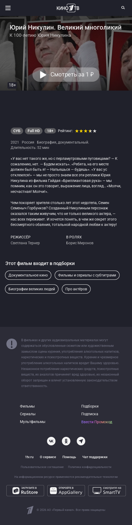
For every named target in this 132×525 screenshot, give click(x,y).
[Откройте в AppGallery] (66, 490)
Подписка (89, 414)
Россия (28, 142)
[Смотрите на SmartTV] (107, 490)
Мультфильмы (32, 422)
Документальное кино (28, 275)
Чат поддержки (94, 457)
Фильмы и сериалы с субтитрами (87, 275)
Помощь (69, 457)
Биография (46, 142)
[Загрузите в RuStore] (25, 490)
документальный (73, 142)
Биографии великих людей (31, 289)
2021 (15, 142)
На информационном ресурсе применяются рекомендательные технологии (66, 477)
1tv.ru (29, 457)
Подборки (90, 406)
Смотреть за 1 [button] (72, 74)
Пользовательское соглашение (42, 467)
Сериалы (28, 414)
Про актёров (76, 289)
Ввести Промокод (96, 422)
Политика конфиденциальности (89, 467)
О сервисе (48, 457)
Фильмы (27, 406)
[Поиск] (123, 7)
